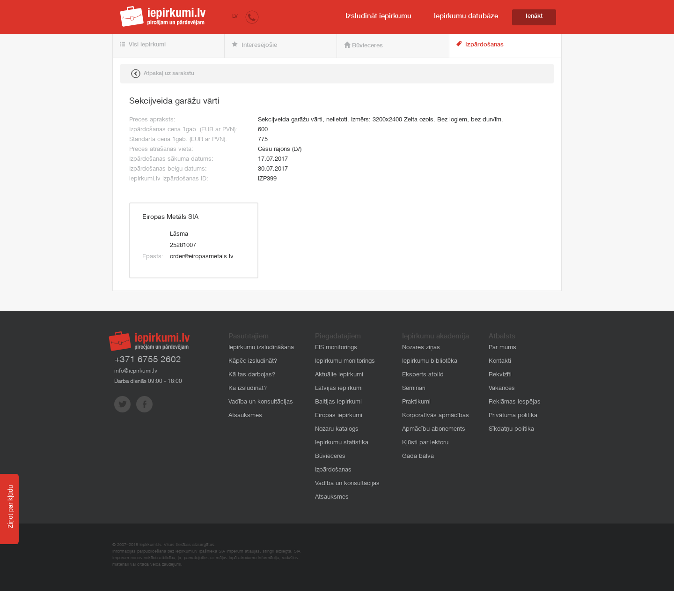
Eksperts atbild (423, 375)
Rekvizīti (500, 375)
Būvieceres (363, 45)
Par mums (502, 348)
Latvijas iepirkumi (339, 389)
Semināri (413, 389)
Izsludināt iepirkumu (378, 16)
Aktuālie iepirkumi (339, 375)
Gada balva (418, 457)
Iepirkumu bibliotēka (429, 362)
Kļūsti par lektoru (425, 443)
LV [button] (235, 16)
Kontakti (500, 362)
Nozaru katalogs (337, 429)
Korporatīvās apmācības (435, 416)
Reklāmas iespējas (515, 402)
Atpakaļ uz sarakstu (162, 73)
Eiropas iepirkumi (338, 416)
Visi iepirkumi (143, 45)
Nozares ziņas (421, 348)
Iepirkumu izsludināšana (261, 348)
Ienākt (534, 17)
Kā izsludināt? (247, 389)
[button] (252, 17)
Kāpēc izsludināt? (252, 362)
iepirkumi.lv (163, 16)
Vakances (502, 389)
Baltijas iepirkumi (338, 402)
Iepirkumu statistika (341, 443)
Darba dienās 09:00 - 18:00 (148, 381)
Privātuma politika (513, 416)
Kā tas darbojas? (251, 375)
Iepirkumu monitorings (345, 362)
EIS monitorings (336, 348)
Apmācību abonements (433, 429)
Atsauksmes (245, 416)
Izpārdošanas (480, 44)
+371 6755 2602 (148, 360)
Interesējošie (254, 45)
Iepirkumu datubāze (466, 16)
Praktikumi (416, 402)
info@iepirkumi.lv (135, 371)
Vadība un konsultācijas (260, 402)
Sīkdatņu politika (511, 429)
